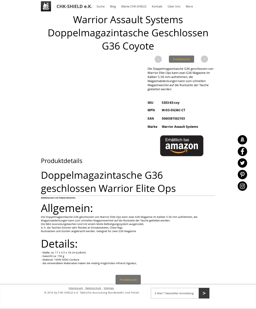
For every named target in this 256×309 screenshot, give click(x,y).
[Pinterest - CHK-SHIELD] (242, 174)
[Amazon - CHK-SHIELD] (242, 140)
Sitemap (109, 288)
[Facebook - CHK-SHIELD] (242, 151)
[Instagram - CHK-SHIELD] (242, 186)
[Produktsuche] (181, 59)
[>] (158, 59)
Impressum (76, 288)
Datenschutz (93, 288)
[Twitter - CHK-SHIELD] (242, 163)
